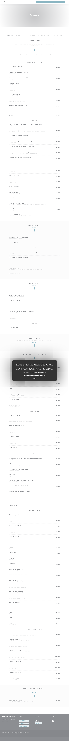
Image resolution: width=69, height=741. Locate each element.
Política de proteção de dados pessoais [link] (34, 377)
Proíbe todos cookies (35, 375)
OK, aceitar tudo (27, 375)
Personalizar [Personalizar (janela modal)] (43, 375)
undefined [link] (34, 378)
